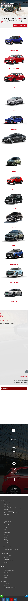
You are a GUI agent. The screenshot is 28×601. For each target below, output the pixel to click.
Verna (14, 148)
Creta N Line (14, 264)
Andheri (6, 504)
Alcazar (14, 208)
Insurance (6, 559)
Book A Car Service (8, 561)
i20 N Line (14, 129)
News (5, 577)
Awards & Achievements (10, 587)
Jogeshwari (6, 509)
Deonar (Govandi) (8, 511)
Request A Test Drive (9, 570)
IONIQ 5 (14, 301)
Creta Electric (13, 283)
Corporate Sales (8, 556)
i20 (14, 87)
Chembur (6, 506)
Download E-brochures (9, 574)
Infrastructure (7, 585)
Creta (14, 227)
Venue (14, 190)
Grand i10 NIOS (14, 69)
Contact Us (6, 572)
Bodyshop (6, 562)
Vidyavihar (6, 514)
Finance (6, 557)
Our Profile (6, 584)
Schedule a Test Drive (20, 25)
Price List (6, 575)
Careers (6, 589)
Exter (14, 171)
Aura (14, 111)
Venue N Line (14, 50)
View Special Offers (8, 569)
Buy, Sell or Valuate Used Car (11, 549)
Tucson (14, 245)
